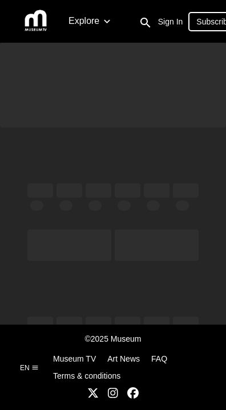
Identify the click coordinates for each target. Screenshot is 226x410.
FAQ (159, 358)
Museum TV (74, 358)
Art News (123, 358)
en (29, 368)
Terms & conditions (86, 375)
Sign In (170, 21)
